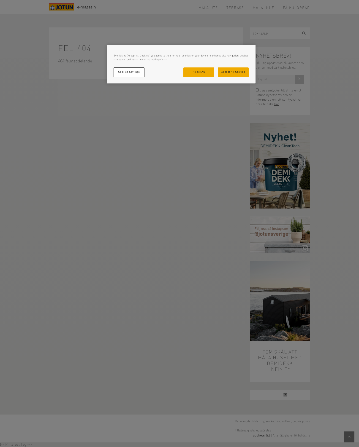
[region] (181, 64)
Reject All (199, 72)
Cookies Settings (129, 72)
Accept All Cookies (233, 72)
